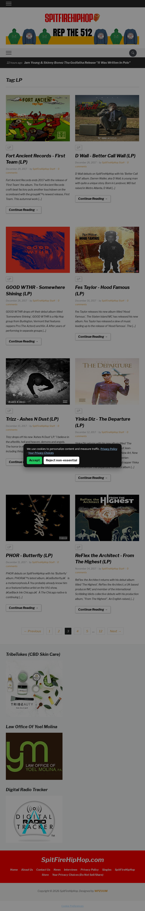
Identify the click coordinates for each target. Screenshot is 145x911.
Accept (34, 460)
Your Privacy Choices (41, 453)
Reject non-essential (61, 460)
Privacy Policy (109, 449)
